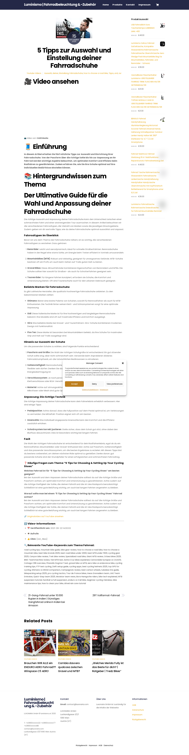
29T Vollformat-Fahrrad (106, 600)
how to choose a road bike (96, 78)
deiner (55, 78)
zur (120, 78)
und (116, 78)
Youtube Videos (34, 78)
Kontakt (131, 4)
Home (106, 4)
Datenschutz (138, 715)
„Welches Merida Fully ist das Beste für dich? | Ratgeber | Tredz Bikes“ (108, 672)
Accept (74, 384)
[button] (123, 363)
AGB (134, 710)
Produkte (118, 4)
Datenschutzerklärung (90, 390)
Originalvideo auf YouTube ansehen (45, 521)
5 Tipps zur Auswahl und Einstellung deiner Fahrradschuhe (74, 63)
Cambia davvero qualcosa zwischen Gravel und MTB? (70, 672)
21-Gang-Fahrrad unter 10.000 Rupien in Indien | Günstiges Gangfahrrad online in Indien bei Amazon (46, 605)
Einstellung (64, 78)
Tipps (111, 78)
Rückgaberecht (139, 724)
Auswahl (48, 78)
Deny (94, 384)
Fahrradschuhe (76, 78)
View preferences (115, 384)
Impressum (104, 390)
